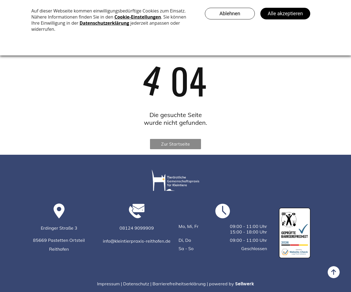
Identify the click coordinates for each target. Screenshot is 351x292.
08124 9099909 (136, 228)
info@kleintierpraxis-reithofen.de (137, 241)
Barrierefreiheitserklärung (179, 283)
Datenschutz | (137, 283)
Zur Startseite (175, 144)
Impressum (108, 283)
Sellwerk (244, 284)
